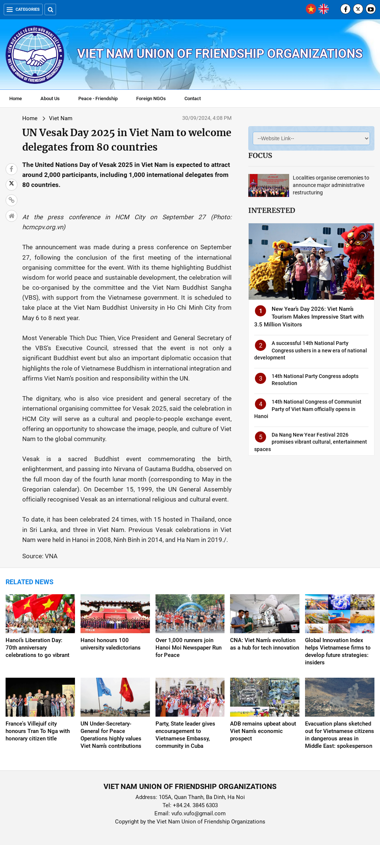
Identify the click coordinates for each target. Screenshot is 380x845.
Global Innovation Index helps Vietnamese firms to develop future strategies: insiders (338, 651)
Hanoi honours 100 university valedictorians (111, 644)
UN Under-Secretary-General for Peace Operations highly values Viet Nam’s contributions (111, 734)
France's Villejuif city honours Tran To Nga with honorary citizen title (38, 731)
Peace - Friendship (98, 98)
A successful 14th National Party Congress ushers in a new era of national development (310, 350)
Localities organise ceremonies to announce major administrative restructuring (331, 185)
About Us (50, 98)
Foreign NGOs (151, 98)
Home (15, 98)
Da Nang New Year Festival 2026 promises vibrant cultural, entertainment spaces (310, 442)
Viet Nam (60, 118)
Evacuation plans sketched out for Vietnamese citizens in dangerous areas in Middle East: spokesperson (339, 734)
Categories (23, 9)
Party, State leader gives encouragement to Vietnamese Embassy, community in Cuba (185, 734)
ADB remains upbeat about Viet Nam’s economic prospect (263, 731)
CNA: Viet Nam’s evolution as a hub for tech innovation (264, 644)
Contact (192, 98)
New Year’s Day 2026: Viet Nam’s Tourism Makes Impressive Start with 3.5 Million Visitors (309, 317)
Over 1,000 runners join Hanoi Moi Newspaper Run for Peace (188, 647)
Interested (271, 210)
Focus (260, 155)
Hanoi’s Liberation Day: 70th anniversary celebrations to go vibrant (37, 647)
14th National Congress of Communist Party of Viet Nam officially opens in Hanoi (307, 409)
